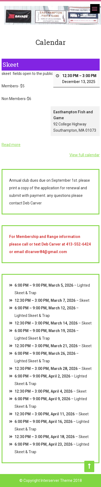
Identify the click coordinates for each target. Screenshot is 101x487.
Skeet (84, 300)
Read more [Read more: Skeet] (11, 145)
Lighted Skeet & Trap (32, 315)
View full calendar (84, 155)
